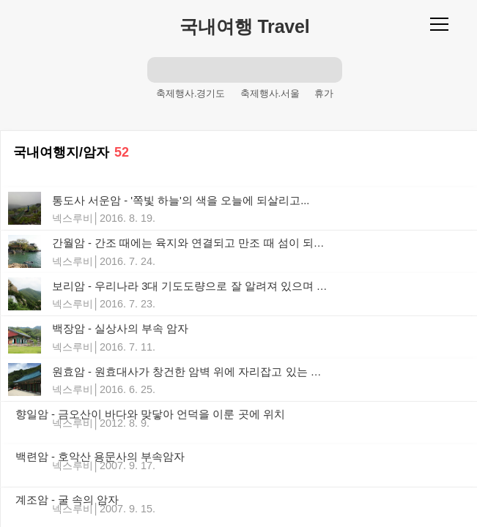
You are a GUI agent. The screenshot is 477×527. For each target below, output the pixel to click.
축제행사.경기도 (191, 93)
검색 (160, 70)
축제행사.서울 (270, 93)
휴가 (323, 93)
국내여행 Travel (244, 26)
